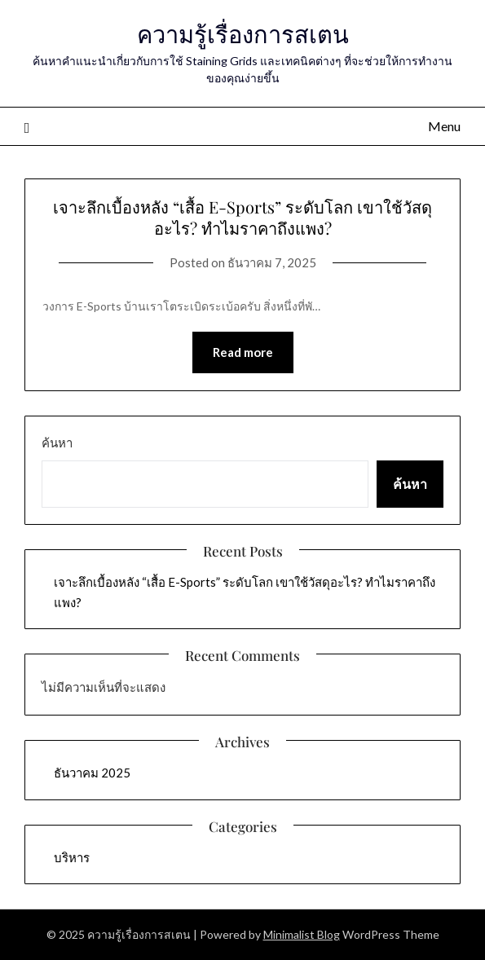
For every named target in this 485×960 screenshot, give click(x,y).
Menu (444, 126)
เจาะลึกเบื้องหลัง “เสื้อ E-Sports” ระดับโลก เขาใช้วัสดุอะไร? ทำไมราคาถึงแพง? (242, 217)
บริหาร (72, 857)
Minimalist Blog (301, 934)
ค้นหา (57, 442)
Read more (243, 352)
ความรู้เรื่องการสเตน (243, 33)
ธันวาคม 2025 (92, 772)
